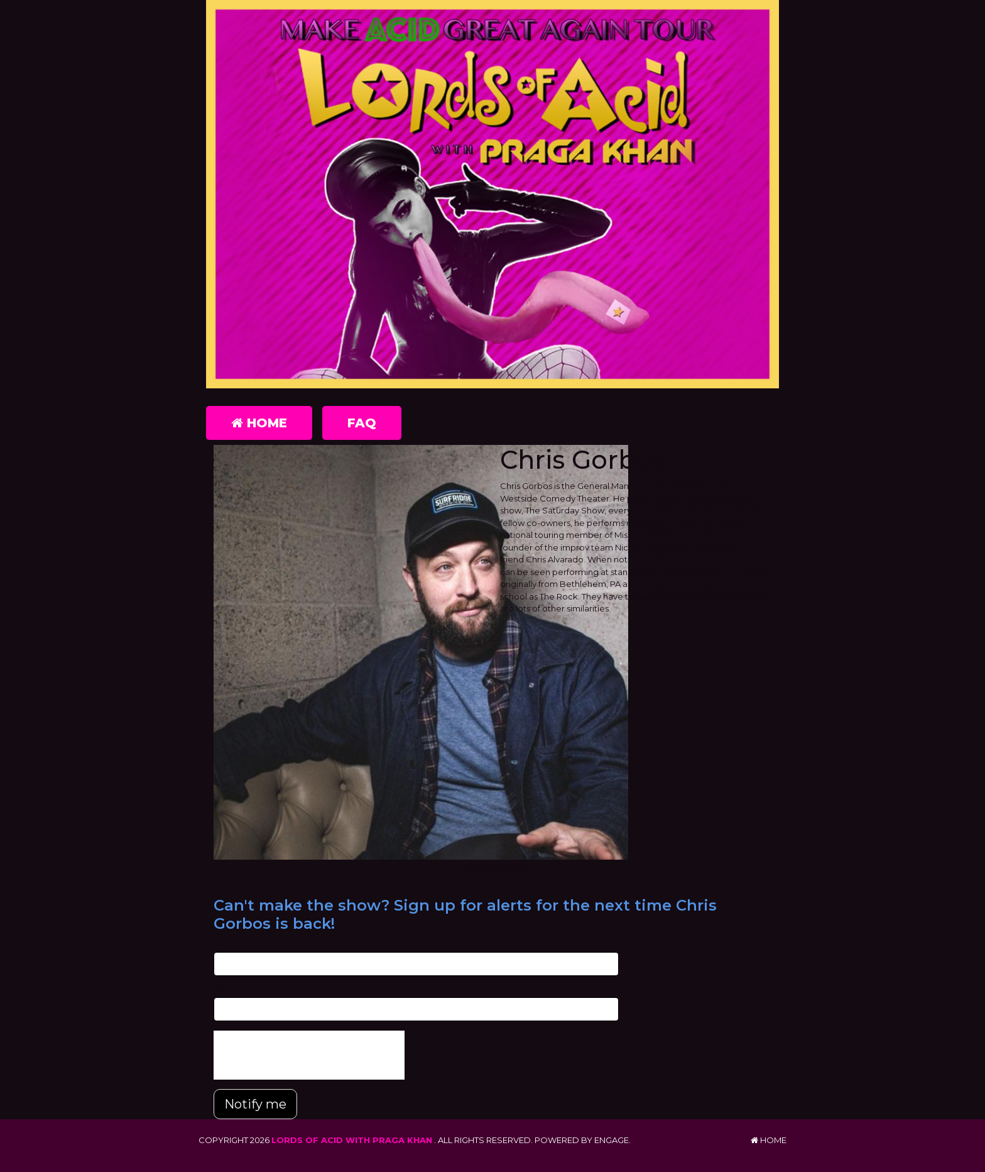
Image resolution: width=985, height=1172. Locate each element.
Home (259, 422)
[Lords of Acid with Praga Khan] (492, 194)
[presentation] (309, 1055)
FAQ (361, 422)
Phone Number (245, 991)
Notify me (255, 1104)
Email (225, 945)
